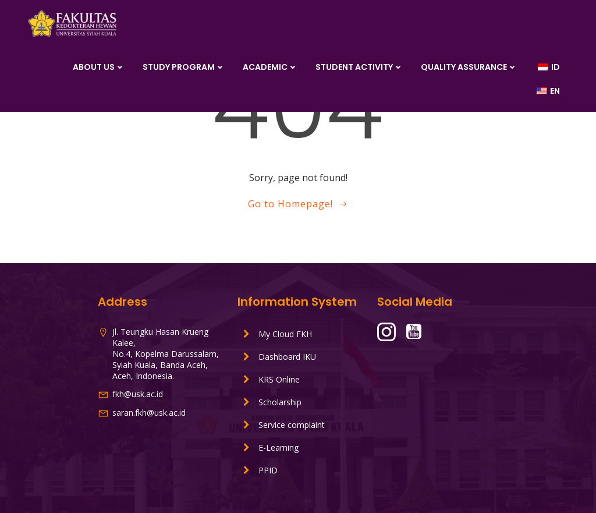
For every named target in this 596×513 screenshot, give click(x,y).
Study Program (184, 67)
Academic (270, 67)
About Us (99, 67)
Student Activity (359, 67)
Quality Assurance (469, 67)
